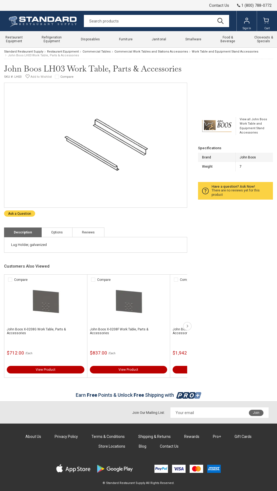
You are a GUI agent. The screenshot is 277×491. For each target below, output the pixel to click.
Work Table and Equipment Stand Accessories (225, 51)
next (187, 326)
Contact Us (219, 5)
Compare (67, 77)
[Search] (156, 21)
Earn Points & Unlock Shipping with (139, 395)
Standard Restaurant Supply (23, 51)
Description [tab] (23, 232)
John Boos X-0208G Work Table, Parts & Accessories (36, 331)
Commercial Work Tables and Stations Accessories (151, 51)
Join (256, 413)
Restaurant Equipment (63, 51)
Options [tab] (57, 232)
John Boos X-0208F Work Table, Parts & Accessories (119, 331)
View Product (45, 370)
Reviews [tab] (88, 232)
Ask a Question (19, 214)
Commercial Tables (97, 51)
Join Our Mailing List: (148, 413)
